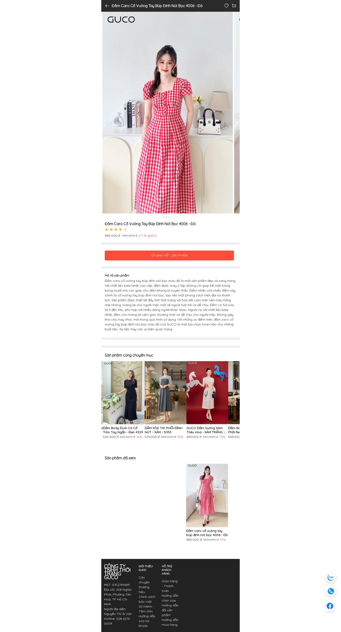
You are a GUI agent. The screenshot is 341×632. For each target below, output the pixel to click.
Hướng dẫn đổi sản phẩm (170, 610)
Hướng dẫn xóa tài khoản (147, 621)
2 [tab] (173, 217)
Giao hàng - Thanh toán (170, 586)
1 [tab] (166, 217)
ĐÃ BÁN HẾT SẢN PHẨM (169, 255)
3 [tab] (177, 217)
